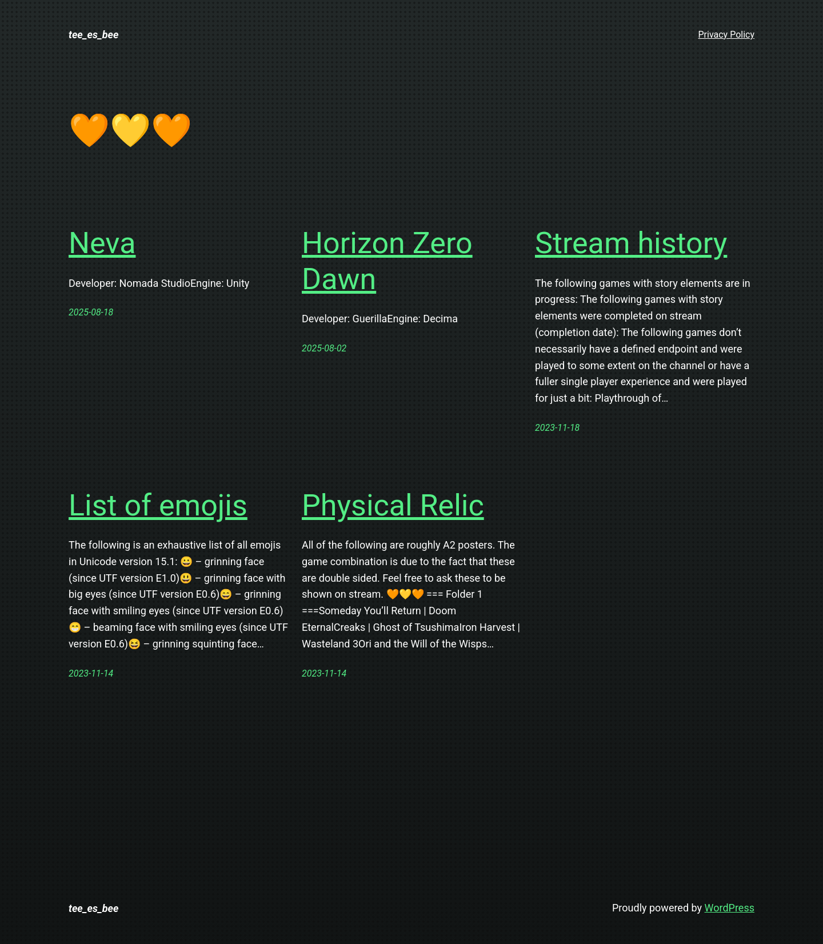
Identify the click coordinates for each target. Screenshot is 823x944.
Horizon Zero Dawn (387, 261)
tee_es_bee (93, 35)
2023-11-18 (557, 427)
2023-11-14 (91, 673)
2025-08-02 (324, 348)
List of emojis (158, 505)
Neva (102, 243)
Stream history (631, 243)
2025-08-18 (91, 312)
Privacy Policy (726, 34)
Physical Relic (393, 505)
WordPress (729, 908)
